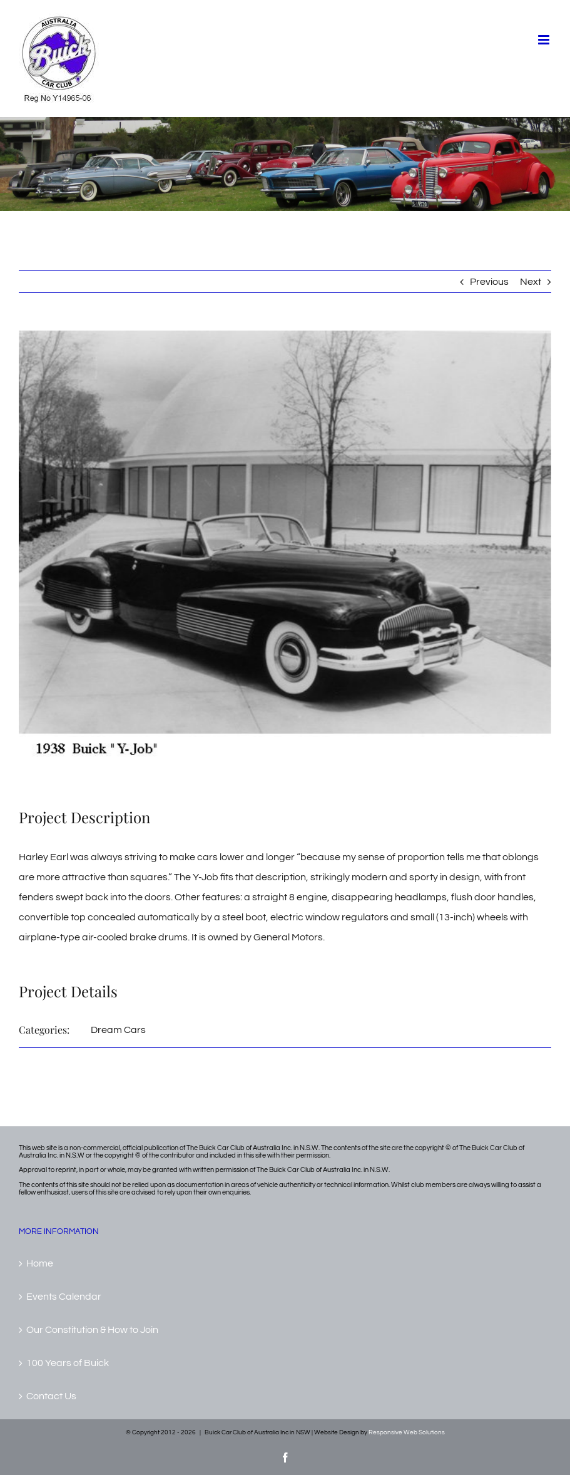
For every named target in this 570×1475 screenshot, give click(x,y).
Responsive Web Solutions (407, 1432)
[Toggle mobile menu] (544, 39)
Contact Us (51, 1396)
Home (39, 1263)
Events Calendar (63, 1297)
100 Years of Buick (67, 1363)
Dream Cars (118, 1030)
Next (530, 282)
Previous (489, 282)
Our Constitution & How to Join (92, 1330)
